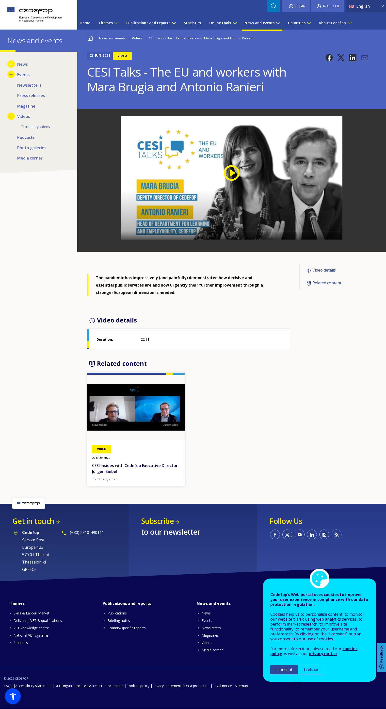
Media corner (212, 650)
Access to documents (106, 685)
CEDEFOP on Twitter (287, 534)
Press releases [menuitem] (31, 95)
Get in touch (33, 521)
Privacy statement (166, 685)
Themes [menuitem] (105, 22)
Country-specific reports (127, 628)
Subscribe (157, 521)
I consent (283, 669)
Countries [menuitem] (297, 22)
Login (300, 5)
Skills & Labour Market (31, 613)
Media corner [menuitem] (30, 158)
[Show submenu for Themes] (116, 23)
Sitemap (241, 685)
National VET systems (31, 635)
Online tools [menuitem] (220, 22)
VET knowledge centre (31, 628)
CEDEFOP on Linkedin (312, 534)
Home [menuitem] (85, 22)
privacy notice (323, 653)
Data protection (196, 685)
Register (331, 5)
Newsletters (211, 628)
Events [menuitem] (23, 74)
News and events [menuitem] (259, 22)
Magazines (210, 635)
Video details (324, 270)
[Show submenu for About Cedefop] (349, 23)
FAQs (8, 685)
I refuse (311, 669)
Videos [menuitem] (23, 116)
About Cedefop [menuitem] (332, 22)
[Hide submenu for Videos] (11, 116)
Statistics (21, 642)
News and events (112, 38)
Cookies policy (138, 685)
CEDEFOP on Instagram (324, 534)
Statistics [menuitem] (192, 22)
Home (90, 37)
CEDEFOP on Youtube (300, 534)
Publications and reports (127, 603)
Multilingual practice (70, 685)
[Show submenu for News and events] (277, 23)
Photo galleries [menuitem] (31, 147)
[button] (329, 58)
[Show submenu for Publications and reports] (173, 23)
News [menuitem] (22, 64)
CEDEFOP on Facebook (275, 534)
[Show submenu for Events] (11, 74)
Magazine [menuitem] (26, 106)
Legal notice (222, 685)
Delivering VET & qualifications (38, 620)
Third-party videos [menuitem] (35, 126)
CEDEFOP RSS (336, 534)
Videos (137, 38)
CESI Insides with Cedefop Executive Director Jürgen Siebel (135, 468)
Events (207, 620)
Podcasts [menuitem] (26, 137)
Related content (326, 283)
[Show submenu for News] (11, 64)
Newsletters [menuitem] (29, 85)
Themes (17, 603)
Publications (117, 613)
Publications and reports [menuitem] (148, 22)
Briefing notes (119, 620)
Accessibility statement (33, 685)
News (206, 613)
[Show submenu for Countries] (309, 23)
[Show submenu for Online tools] (234, 23)
